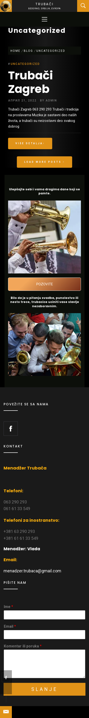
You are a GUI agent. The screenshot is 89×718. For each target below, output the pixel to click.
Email (10, 626)
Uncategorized (25, 64)
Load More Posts (44, 162)
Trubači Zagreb (30, 82)
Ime (8, 606)
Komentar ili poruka (23, 646)
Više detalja (30, 143)
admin (51, 100)
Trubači (44, 4)
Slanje (44, 689)
